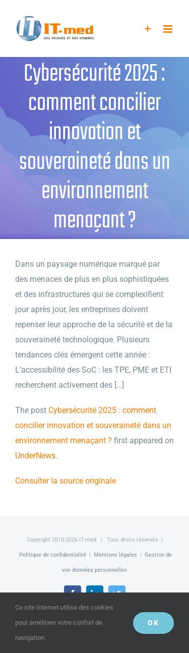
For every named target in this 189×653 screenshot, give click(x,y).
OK (153, 623)
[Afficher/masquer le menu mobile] (168, 29)
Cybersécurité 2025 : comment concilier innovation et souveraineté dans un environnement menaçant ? (93, 425)
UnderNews (35, 455)
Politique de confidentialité (52, 555)
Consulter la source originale (65, 481)
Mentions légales (115, 555)
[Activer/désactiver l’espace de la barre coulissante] (148, 29)
